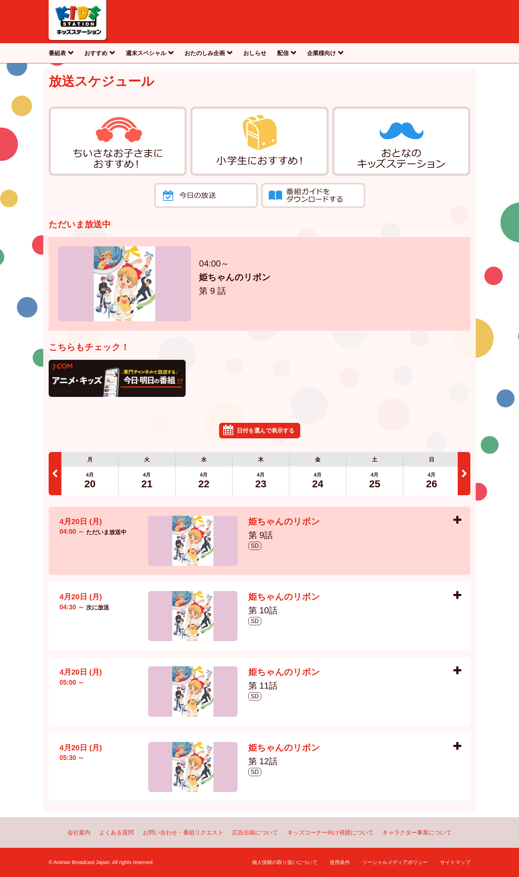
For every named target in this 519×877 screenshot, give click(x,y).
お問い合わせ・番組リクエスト (183, 832)
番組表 (57, 53)
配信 (283, 53)
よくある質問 (116, 832)
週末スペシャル (146, 53)
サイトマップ (455, 862)
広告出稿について (255, 832)
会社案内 (78, 832)
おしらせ (254, 53)
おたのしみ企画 (205, 53)
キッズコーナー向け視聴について (330, 832)
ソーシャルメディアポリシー (395, 862)
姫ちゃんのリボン (235, 278)
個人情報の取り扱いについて (285, 862)
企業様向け (321, 53)
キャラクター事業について (417, 832)
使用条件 (340, 862)
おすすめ (95, 53)
